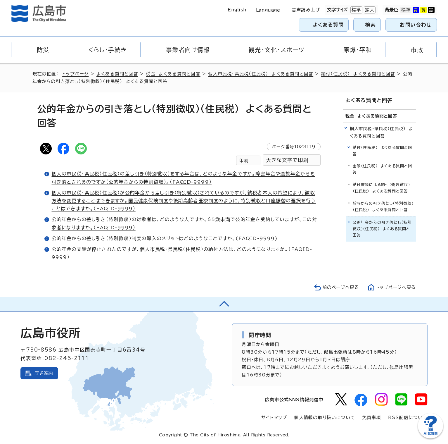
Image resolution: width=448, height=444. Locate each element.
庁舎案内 (43, 373)
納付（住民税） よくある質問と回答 (358, 74)
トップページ (75, 74)
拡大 (369, 10)
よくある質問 (328, 24)
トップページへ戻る (395, 287)
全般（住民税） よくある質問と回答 (382, 169)
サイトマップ (274, 417)
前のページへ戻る (339, 287)
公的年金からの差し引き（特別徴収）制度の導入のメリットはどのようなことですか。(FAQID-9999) (165, 238)
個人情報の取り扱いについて (324, 417)
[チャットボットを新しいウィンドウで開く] (430, 437)
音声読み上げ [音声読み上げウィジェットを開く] (306, 10)
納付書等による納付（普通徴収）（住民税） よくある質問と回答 (381, 188)
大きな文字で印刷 (287, 160)
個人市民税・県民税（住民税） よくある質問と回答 (261, 74)
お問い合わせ (416, 24)
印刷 (243, 160)
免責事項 (371, 417)
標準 (355, 10)
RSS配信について (408, 417)
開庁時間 (260, 335)
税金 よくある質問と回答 (173, 74)
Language (268, 10)
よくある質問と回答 (118, 74)
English (237, 10)
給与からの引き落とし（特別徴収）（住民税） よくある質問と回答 (383, 207)
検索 (370, 24)
